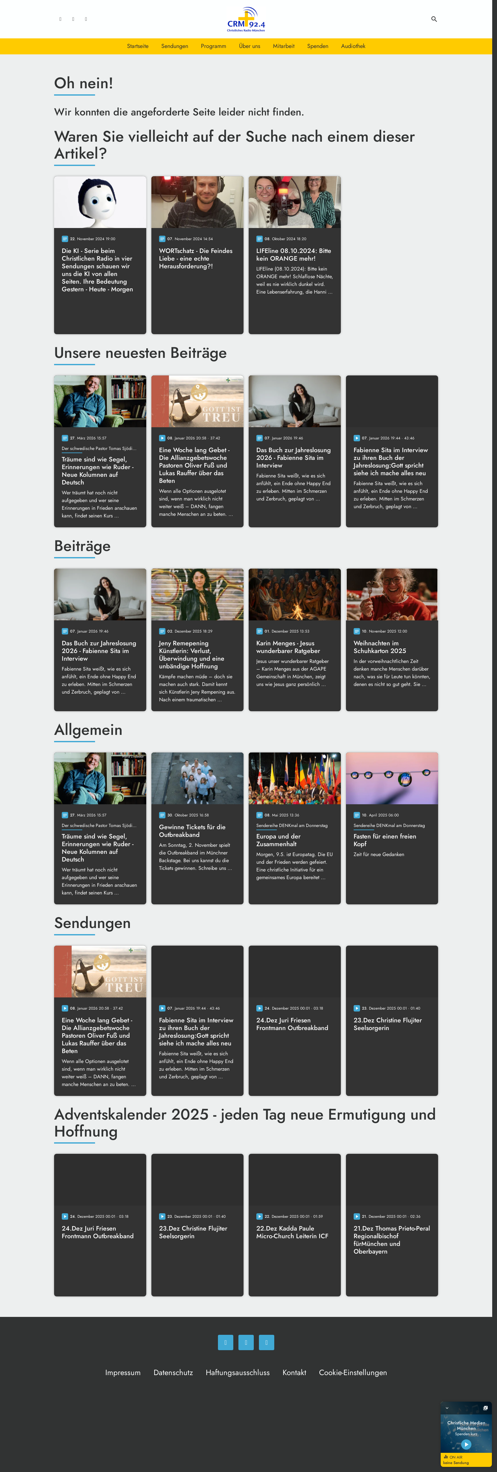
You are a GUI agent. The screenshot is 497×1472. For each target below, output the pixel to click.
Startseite (137, 46)
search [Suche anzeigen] (434, 19)
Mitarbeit (283, 46)
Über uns (249, 46)
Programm (213, 46)
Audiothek (353, 46)
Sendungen (174, 46)
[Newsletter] (86, 19)
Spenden (317, 46)
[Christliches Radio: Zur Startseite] (246, 19)
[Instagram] (73, 19)
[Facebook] (60, 19)
